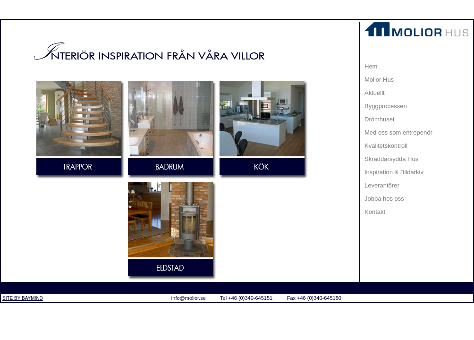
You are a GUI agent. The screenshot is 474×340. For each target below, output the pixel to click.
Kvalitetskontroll (385, 145)
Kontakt (374, 211)
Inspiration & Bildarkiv (393, 172)
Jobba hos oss (384, 198)
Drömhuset (379, 119)
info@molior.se (188, 298)
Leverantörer (381, 185)
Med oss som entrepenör (398, 132)
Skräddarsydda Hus (391, 158)
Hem (370, 66)
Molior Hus (379, 79)
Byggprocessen (385, 106)
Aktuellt (374, 92)
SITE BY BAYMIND (22, 298)
